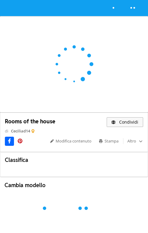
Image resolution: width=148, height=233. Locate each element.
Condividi (125, 122)
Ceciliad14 (20, 131)
